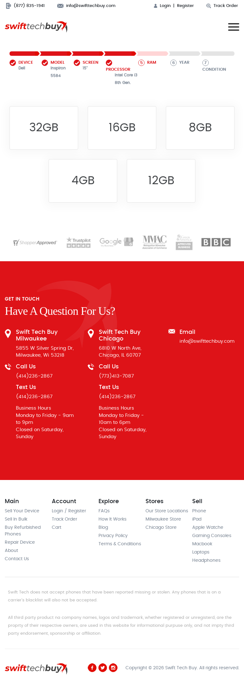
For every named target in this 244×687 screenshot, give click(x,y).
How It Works (112, 519)
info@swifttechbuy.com (86, 6)
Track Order (222, 6)
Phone (199, 511)
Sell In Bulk (16, 519)
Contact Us (17, 559)
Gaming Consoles (211, 536)
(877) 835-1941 (25, 6)
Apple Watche (207, 527)
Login (162, 6)
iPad (196, 519)
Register (185, 6)
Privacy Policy (113, 536)
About (11, 550)
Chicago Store (161, 527)
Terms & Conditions (119, 544)
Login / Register (69, 511)
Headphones (206, 560)
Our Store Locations (167, 511)
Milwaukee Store (163, 519)
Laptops (200, 552)
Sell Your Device (22, 511)
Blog (103, 527)
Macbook (202, 544)
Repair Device (20, 542)
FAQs (104, 511)
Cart (56, 527)
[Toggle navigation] (232, 27)
